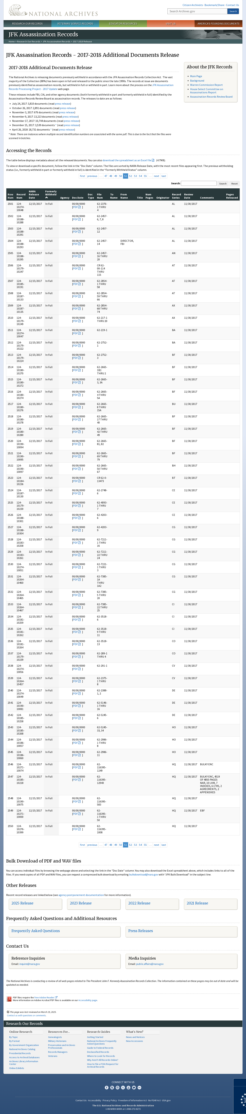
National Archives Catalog (22, 1049)
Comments (207, 197)
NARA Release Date (34, 194)
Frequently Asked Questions (35, 931)
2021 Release (197, 903)
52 (130, 176)
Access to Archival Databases (24, 1057)
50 (120, 176)
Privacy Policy (110, 1100)
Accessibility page (87, 1000)
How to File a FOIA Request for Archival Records (102, 1065)
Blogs (134, 1088)
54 (140, 176)
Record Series (176, 196)
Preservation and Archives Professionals (61, 1046)
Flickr (139, 1088)
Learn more (215, 1107)
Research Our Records (27, 23)
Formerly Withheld (51, 194)
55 (145, 176)
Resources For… (59, 1031)
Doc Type (91, 196)
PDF (75, 207)
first (82, 176)
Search (233, 11)
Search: (175, 183)
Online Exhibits (16, 1068)
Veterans (52, 1056)
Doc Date (77, 197)
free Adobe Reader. (45, 997)
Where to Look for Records (101, 1056)
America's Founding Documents (219, 23)
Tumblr (123, 1088)
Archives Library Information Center (23, 1063)
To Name (114, 196)
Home (12, 41)
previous (92, 176)
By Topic (13, 1037)
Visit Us (171, 23)
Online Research (20, 1031)
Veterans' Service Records (75, 23)
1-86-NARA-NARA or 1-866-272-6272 (123, 1108)
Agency (64, 197)
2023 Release (81, 903)
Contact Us (232, 5)
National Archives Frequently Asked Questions (102, 1042)
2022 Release (139, 903)
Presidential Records (20, 1053)
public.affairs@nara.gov (149, 964)
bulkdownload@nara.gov (143, 874)
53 (135, 176)
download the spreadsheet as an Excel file (127, 160)
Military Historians (57, 1041)
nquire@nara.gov (30, 964)
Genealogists (55, 1037)
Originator (162, 197)
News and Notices (135, 1037)
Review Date (188, 196)
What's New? (134, 1031)
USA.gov (166, 1100)
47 (105, 176)
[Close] (242, 1082)
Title (140, 197)
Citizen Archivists (193, 5)
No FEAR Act (154, 1100)
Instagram (117, 1088)
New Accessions (134, 1041)
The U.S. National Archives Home (53, 10)
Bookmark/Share (214, 5)
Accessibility (94, 1100)
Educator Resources (123, 23)
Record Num (21, 196)
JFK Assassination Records (56, 41)
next (156, 176)
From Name (124, 196)
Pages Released (232, 196)
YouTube (128, 1088)
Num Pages (149, 196)
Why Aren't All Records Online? (102, 1059)
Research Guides (98, 1031)
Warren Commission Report (206, 85)
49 (115, 176)
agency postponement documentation (81, 895)
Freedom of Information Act (132, 1100)
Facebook (107, 1088)
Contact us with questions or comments (26, 1015)
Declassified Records (98, 1051)
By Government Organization (24, 1045)
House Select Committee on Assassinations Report (206, 90)
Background (197, 80)
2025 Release (22, 903)
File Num (100, 196)
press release (62, 103)
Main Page (196, 76)
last (163, 176)
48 (110, 176)
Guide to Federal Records (100, 1047)
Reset (234, 183)
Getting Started (95, 1037)
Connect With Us (123, 1082)
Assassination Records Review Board (211, 96)
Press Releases (140, 931)
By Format (14, 1041)
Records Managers (57, 1051)
